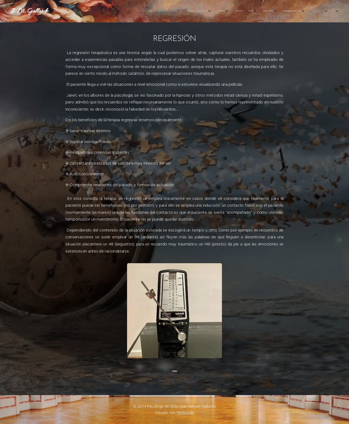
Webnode (185, 412)
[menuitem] (69, 11)
